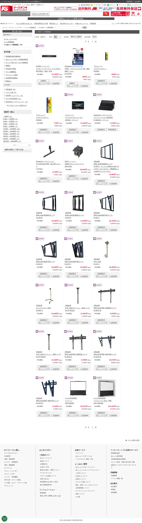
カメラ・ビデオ (9, 474)
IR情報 (113, 489)
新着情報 (43, 493)
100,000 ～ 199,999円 (12, 141)
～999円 (8, 116)
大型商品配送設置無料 (118, 459)
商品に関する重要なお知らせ (50, 496)
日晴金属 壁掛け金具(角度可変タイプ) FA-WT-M (45, 261)
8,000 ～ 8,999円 (10, 124)
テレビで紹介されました (24, 23)
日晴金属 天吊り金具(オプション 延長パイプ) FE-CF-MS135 (77, 308)
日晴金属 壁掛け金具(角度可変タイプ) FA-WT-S (74, 261)
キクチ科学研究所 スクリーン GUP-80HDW (71, 400)
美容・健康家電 (9, 465)
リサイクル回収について (48, 476)
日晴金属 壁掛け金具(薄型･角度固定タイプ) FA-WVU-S (76, 354)
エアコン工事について (83, 482)
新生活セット (54, 23)
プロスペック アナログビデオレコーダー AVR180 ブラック (74, 117)
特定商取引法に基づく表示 (49, 482)
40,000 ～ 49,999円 (11, 136)
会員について (44, 461)
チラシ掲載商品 (11, 72)
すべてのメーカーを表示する (16, 105)
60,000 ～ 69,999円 (11, 139)
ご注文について (81, 473)
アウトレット (8, 486)
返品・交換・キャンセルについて (87, 485)
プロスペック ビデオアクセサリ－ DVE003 (42, 117)
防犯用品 (93, 23)
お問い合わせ (44, 479)
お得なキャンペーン (81, 23)
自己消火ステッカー (66, 23)
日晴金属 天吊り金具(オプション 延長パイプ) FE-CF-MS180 (48, 354)
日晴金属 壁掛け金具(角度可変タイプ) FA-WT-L (103, 215)
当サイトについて (46, 458)
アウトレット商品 (12, 75)
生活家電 (7, 456)
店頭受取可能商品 (12, 78)
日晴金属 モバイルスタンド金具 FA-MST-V (43, 308)
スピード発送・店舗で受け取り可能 (123, 462)
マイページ (122, 5)
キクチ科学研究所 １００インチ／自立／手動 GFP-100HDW (102, 400)
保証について (80, 494)
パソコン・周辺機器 (11, 477)
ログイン (113, 5)
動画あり (9, 81)
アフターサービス (46, 473)
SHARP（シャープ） (15, 95)
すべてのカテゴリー (11, 453)
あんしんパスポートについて (85, 467)
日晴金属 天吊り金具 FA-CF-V (97, 261)
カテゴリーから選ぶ (8, 14)
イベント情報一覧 (117, 478)
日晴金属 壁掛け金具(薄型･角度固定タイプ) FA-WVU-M (105, 308)
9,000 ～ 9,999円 (10, 126)
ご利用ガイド (39, 5)
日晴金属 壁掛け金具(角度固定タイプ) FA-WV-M (45, 215)
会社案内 (138, 1)
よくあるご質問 (29, 5)
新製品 (8, 66)
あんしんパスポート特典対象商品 (17, 59)
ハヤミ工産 (11, 92)
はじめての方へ (17, 5)
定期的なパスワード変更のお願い (71, 19)
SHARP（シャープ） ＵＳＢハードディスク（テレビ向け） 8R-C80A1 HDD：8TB (48, 68)
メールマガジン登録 (99, 5)
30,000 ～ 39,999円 (11, 134)
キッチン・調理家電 (11, 462)
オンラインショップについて (85, 491)
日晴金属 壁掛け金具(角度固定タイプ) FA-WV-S (74, 215)
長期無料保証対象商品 (13, 56)
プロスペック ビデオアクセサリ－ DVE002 (100, 68)
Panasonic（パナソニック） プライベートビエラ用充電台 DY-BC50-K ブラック (103, 117)
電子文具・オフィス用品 (12, 480)
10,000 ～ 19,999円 (12, 129)
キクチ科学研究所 (13, 99)
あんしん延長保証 (117, 456)
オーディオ (8, 468)
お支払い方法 (44, 467)
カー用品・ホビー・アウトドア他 (15, 483)
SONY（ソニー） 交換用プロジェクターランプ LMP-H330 (74, 164)
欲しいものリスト (135, 5)
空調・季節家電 (9, 459)
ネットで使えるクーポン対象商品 (17, 62)
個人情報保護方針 (46, 485)
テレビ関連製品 (30, 27)
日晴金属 (11, 89)
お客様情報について (82, 488)
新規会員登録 (85, 5)
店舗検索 (114, 475)
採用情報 (129, 1)
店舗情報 (113, 472)
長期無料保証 (115, 453)
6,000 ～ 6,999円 (10, 121)
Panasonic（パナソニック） (17, 102)
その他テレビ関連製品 (46, 27)
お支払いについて (81, 476)
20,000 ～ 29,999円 (11, 131)
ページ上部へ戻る (134, 440)
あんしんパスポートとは (84, 456)
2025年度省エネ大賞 (41, 23)
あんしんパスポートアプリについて (87, 470)
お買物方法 (43, 464)
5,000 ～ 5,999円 (10, 119)
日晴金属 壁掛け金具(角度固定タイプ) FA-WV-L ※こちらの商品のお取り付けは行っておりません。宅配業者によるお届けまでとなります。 (106, 166)
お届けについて (81, 479)
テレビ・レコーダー (39, 14)
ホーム (4, 27)
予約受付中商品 (11, 69)
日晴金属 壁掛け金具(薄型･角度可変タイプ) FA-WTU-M (105, 354)
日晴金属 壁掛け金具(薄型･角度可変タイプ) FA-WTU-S (47, 400)
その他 (78, 497)
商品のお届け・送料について (49, 470)
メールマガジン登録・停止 (84, 459)
